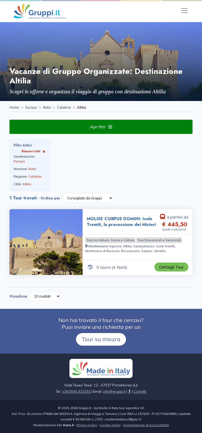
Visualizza (18, 296)
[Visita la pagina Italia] (47, 107)
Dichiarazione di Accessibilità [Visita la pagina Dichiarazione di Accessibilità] (146, 425)
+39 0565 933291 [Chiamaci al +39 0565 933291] (76, 391)
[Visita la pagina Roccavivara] (130, 251)
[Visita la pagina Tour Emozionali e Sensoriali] (159, 240)
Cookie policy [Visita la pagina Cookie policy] (110, 425)
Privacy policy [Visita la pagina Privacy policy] (87, 425)
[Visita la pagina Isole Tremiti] (165, 246)
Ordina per (50, 198)
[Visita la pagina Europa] (31, 107)
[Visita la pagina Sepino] (146, 251)
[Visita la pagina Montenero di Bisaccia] (102, 251)
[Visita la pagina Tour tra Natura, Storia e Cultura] (110, 240)
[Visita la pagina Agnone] (115, 246)
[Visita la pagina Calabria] (64, 107)
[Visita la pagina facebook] (129, 391)
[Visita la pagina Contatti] (140, 391)
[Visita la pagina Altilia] (127, 246)
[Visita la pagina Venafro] (160, 251)
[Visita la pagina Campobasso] (144, 246)
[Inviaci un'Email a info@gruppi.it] (114, 391)
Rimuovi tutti (34, 151)
